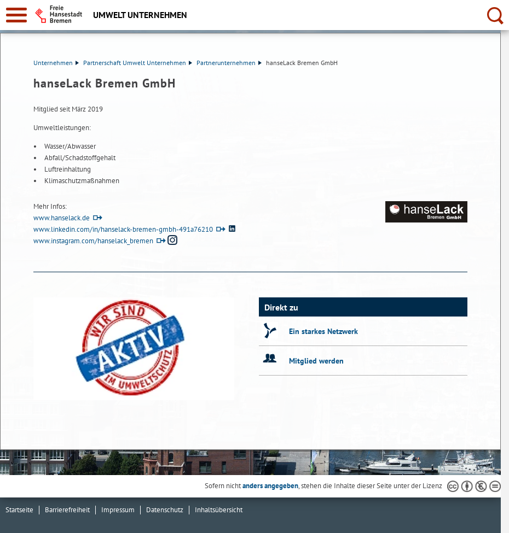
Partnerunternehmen (229, 62)
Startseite (19, 509)
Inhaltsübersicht (218, 509)
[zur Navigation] (16, 15)
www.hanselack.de (61, 217)
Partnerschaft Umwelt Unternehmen (137, 62)
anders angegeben (270, 485)
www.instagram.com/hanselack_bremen (93, 240)
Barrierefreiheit (67, 509)
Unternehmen (56, 62)
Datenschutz (164, 509)
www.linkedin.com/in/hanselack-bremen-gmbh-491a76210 (123, 229)
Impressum (118, 509)
